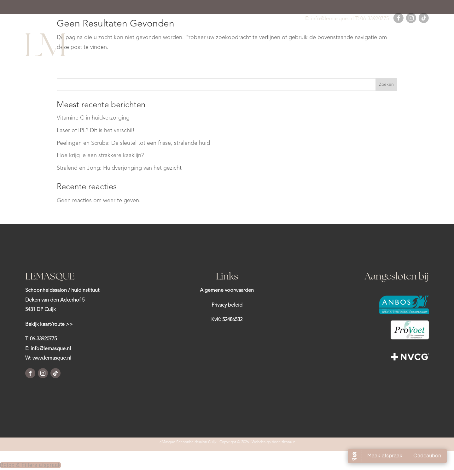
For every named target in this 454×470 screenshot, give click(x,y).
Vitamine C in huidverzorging (93, 118)
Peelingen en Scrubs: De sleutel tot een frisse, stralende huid (133, 143)
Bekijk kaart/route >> (49, 324)
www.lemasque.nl (51, 358)
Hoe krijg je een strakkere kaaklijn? (100, 155)
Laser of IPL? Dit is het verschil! (96, 130)
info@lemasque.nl (332, 18)
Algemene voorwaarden (227, 290)
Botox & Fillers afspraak (30, 465)
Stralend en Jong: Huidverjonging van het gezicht (119, 168)
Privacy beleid (227, 305)
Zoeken (386, 84)
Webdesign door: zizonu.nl (274, 442)
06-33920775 (374, 18)
